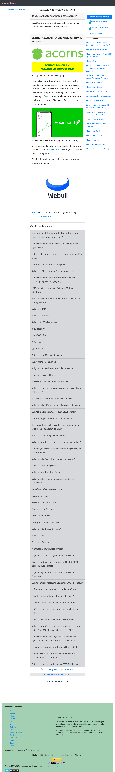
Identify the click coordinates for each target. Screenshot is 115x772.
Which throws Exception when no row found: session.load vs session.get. (53, 655)
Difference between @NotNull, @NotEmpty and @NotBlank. (55, 245)
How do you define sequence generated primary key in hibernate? (57, 450)
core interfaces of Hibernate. (46, 375)
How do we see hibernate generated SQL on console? (57, 582)
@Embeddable (39, 335)
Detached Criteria (40, 542)
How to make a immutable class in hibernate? (54, 411)
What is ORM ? (39, 309)
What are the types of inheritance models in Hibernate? (53, 481)
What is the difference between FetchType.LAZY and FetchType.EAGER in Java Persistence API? (57, 628)
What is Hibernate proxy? (44, 465)
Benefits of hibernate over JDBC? (48, 489)
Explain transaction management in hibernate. (54, 602)
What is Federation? (93, 131)
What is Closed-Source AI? (95, 87)
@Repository (38, 328)
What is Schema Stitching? (95, 135)
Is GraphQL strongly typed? (95, 119)
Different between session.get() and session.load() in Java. (57, 256)
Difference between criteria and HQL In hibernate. (56, 664)
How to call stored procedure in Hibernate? (53, 596)
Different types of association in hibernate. (52, 418)
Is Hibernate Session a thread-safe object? (52, 398)
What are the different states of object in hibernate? (57, 405)
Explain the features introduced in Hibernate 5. (54, 647)
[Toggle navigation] (110, 3)
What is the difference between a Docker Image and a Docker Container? (97, 68)
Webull (35, 213)
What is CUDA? (91, 61)
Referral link (53, 149)
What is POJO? (39, 535)
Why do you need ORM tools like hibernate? (53, 368)
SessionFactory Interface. (44, 502)
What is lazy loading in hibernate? (48, 435)
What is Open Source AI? (94, 83)
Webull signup (44, 216)
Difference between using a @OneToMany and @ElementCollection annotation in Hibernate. (54, 638)
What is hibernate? (41, 315)
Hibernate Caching (95, 33)
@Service (36, 342)
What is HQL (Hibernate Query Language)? (53, 271)
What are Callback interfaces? (46, 472)
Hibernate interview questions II (57, 674)
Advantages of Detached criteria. (48, 548)
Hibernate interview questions (99, 17)
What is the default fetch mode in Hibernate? (53, 619)
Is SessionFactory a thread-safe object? (50, 381)
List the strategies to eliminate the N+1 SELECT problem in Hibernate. (55, 564)
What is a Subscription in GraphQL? (98, 149)
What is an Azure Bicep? (94, 100)
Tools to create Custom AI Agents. (98, 91)
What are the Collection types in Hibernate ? (53, 459)
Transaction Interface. (42, 515)
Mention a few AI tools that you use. (98, 96)
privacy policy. (52, 766)
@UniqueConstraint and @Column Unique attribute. (52, 290)
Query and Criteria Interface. (46, 522)
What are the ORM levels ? (45, 361)
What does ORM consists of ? (46, 322)
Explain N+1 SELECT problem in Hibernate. (53, 555)
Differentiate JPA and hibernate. (47, 355)
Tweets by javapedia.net (15, 9)
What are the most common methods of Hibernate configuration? (56, 300)
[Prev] (31, 10)
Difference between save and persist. (49, 264)
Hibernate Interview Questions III (98, 28)
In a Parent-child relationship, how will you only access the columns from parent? (55, 235)
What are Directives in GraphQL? (97, 49)
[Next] (83, 10)
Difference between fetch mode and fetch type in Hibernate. (55, 611)
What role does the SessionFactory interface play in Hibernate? (56, 390)
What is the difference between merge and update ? (56, 442)
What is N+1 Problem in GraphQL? (98, 144)
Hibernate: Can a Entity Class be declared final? (55, 589)
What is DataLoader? (93, 140)
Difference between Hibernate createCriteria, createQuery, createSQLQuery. (54, 279)
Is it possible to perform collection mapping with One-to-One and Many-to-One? (55, 427)
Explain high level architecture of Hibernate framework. (53, 574)
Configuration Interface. (43, 509)
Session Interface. (40, 496)
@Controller (38, 348)
